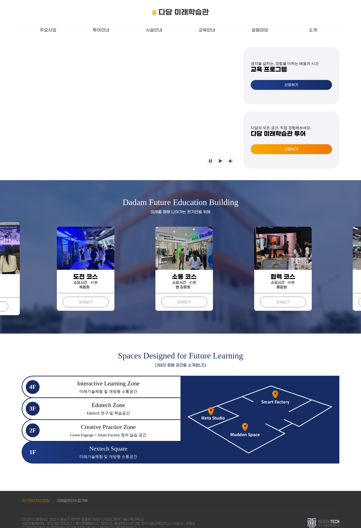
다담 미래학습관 (180, 12)
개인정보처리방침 (35, 492)
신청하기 (291, 85)
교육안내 (207, 30)
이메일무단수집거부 (72, 492)
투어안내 (101, 30)
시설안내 (154, 30)
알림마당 (260, 30)
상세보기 (51, 297)
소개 (313, 30)
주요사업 (48, 30)
